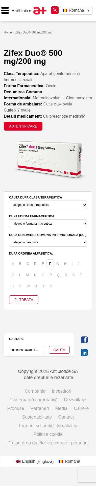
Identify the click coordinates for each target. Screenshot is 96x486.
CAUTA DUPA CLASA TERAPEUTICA (35, 197)
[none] (76, 10)
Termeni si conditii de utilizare (48, 425)
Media (61, 408)
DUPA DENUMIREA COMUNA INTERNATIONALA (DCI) (47, 235)
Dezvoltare (75, 399)
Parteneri (39, 408)
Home (8, 32)
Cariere (81, 408)
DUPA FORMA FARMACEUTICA (31, 216)
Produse (15, 408)
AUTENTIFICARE (23, 126)
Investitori (61, 391)
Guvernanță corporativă (34, 399)
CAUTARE (16, 339)
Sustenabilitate (37, 417)
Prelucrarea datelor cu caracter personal (47, 442)
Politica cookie (47, 434)
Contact (66, 417)
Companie (35, 391)
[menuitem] (76, 10)
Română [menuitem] (76, 10)
